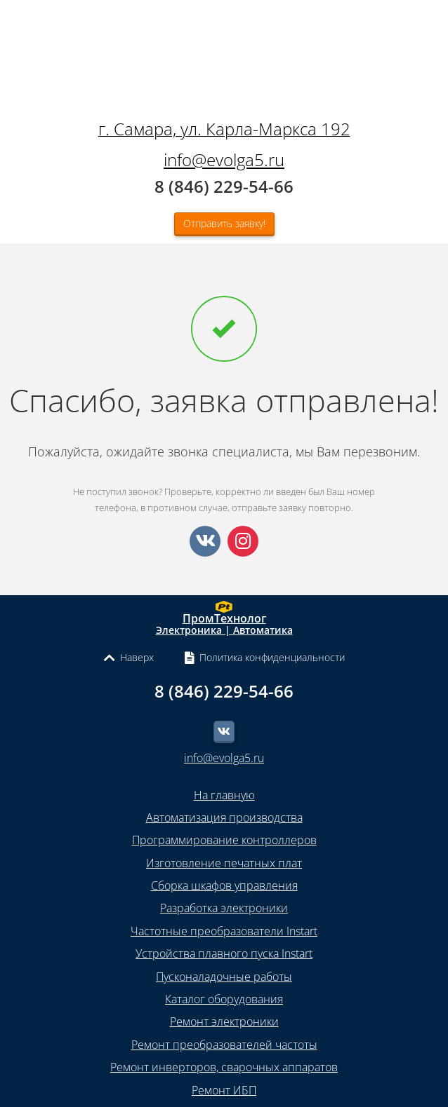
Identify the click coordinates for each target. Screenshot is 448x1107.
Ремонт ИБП (224, 1090)
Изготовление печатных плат (224, 863)
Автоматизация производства (224, 817)
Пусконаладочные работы (224, 976)
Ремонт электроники (224, 1021)
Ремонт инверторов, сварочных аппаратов (224, 1067)
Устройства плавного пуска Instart (224, 953)
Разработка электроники (224, 908)
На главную (224, 795)
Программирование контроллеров (224, 840)
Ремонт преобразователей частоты (224, 1044)
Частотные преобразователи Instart (224, 931)
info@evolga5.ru (224, 159)
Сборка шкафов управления (224, 885)
